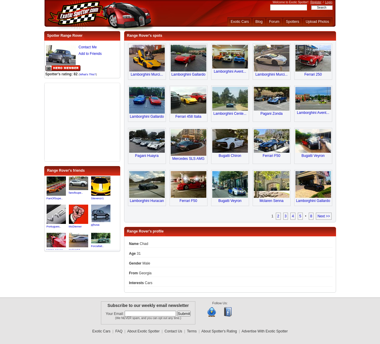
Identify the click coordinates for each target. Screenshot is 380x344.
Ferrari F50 (271, 156)
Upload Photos (317, 22)
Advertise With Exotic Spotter (265, 331)
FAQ (119, 331)
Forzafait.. (97, 246)
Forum (274, 22)
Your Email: (115, 314)
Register (315, 2)
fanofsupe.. (76, 192)
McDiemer (75, 226)
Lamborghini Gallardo (188, 74)
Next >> (323, 216)
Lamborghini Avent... (230, 71)
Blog (258, 22)
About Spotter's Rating (219, 331)
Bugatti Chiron (229, 156)
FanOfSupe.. (55, 198)
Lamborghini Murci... (147, 74)
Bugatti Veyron (312, 156)
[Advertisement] (82, 122)
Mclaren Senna (271, 201)
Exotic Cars (240, 22)
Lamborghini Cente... (229, 114)
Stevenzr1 (97, 198)
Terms (192, 331)
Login (328, 2)
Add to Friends (90, 54)
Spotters (292, 22)
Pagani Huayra (147, 156)
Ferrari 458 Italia (188, 116)
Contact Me (88, 47)
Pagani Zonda (271, 114)
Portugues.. (54, 226)
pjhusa (95, 224)
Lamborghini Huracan (147, 201)
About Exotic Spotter (143, 331)
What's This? (88, 74)
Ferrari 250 (313, 74)
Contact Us (173, 331)
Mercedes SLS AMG (188, 159)
